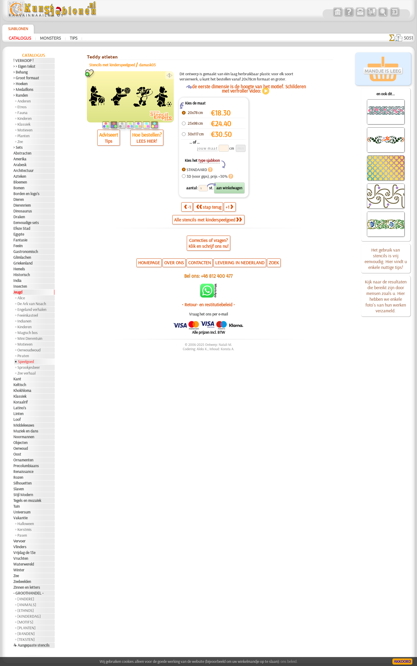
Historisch (21, 274)
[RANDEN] (26, 633)
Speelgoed (26, 361)
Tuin (16, 506)
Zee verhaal (26, 373)
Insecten (20, 286)
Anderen (24, 101)
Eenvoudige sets (26, 222)
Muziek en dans (25, 431)
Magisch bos (27, 332)
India (17, 280)
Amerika (19, 159)
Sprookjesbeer (28, 367)
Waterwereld (23, 564)
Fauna (22, 112)
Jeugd (17, 292)
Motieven (24, 130)
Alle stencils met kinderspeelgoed (208, 220)
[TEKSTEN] (26, 639)
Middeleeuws (23, 425)
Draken (19, 216)
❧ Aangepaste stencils (31, 645)
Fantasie (20, 240)
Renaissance (23, 471)
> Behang (20, 72)
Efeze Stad (21, 228)
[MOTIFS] (25, 622)
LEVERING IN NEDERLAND (239, 262)
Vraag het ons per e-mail (208, 314)
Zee (20, 141)
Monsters (50, 38)
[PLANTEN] (26, 627)
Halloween (25, 523)
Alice (21, 297)
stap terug (208, 207)
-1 (187, 207)
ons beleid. (289, 661)
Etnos (22, 106)
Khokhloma (22, 390)
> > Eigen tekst (24, 66)
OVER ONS (174, 262)
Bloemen (20, 182)
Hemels (19, 268)
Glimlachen (22, 257)
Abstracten (22, 153)
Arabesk (19, 164)
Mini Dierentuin (29, 338)
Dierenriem (22, 205)
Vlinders (19, 546)
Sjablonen (18, 28)
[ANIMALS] (26, 604)
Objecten (20, 442)
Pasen (22, 535)
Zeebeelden (22, 581)
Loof (17, 419)
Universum (21, 512)
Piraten (23, 355)
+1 (229, 207)
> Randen (20, 95)
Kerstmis (24, 529)
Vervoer (19, 541)
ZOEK (274, 262)
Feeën (18, 245)
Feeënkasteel (27, 315)
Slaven (18, 488)
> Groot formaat (26, 77)
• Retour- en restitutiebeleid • (208, 304)
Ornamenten (23, 460)
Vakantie (20, 517)
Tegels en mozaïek (27, 500)
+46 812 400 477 (217, 276)
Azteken (19, 176)
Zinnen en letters (26, 587)
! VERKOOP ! (23, 60)
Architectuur (23, 170)
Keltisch (19, 384)
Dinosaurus (22, 211)
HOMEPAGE (149, 262)
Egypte (18, 234)
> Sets (18, 147)
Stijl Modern (23, 494)
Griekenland (22, 263)
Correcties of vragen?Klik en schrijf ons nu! (208, 243)
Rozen (18, 477)
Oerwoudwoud (29, 350)
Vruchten (20, 558)
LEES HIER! (146, 141)
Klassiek (23, 124)
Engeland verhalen (31, 309)
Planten (23, 135)
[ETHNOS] (25, 610)
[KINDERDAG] (29, 616)
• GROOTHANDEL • (28, 593)
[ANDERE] (25, 598)
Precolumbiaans (26, 465)
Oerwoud (20, 448)
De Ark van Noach (31, 303)
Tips (73, 38)
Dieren (18, 199)
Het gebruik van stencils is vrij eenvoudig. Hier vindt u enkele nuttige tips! (386, 258)
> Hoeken (20, 83)
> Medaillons (23, 89)
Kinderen (24, 118)
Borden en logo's (26, 193)
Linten (18, 413)
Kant (17, 378)
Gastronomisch (25, 251)
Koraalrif (20, 402)
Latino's (19, 407)
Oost (17, 454)
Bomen (18, 187)
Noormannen (23, 436)
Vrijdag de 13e (24, 552)
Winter (18, 570)
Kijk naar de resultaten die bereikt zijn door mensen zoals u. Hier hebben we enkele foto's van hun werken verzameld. (386, 296)
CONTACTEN (199, 262)
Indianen (24, 321)
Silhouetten (22, 483)
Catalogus (20, 38)
